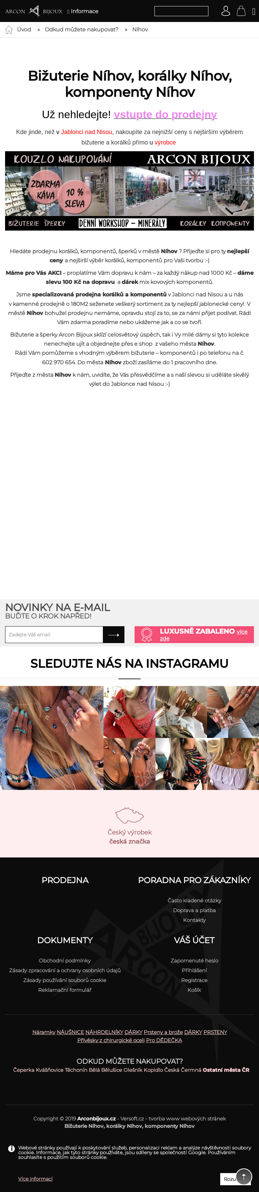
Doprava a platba (194, 910)
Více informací (35, 1178)
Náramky (43, 1032)
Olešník (132, 1070)
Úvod (24, 29)
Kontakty (194, 920)
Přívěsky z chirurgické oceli (111, 1040)
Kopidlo (153, 1070)
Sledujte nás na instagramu (129, 663)
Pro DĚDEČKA (164, 1040)
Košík (194, 990)
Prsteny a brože (163, 1032)
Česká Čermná (182, 1070)
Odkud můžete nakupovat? (81, 29)
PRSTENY (215, 1032)
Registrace (194, 980)
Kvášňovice (49, 1070)
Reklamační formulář (64, 990)
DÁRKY (133, 1032)
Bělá (94, 1070)
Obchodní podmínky (65, 960)
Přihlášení (194, 970)
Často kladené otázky (194, 900)
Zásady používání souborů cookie (64, 980)
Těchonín (76, 1070)
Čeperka (23, 1070)
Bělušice (111, 1070)
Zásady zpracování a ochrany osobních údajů (65, 970)
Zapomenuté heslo (194, 960)
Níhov (140, 29)
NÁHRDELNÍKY (104, 1032)
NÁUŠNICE (70, 1032)
